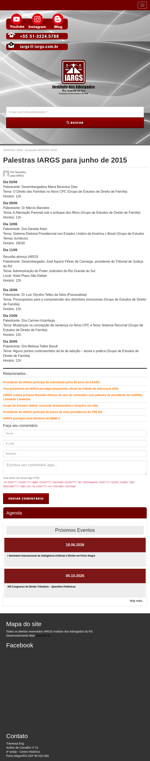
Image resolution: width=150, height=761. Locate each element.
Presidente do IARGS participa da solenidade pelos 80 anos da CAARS (51, 382)
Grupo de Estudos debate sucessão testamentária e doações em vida (50, 405)
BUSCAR (75, 123)
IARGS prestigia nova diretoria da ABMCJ (31, 418)
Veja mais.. (137, 600)
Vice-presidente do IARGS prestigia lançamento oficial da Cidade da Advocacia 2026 (60, 388)
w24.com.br (43, 635)
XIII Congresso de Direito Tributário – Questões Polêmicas (41, 586)
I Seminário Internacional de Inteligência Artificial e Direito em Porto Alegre (51, 555)
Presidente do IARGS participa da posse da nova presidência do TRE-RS (52, 412)
